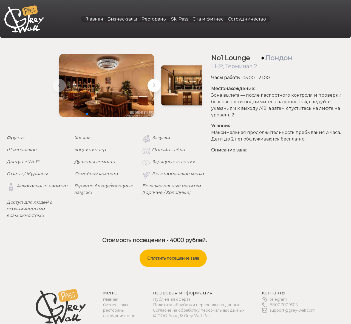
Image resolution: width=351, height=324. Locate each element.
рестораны (113, 310)
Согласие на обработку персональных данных (198, 310)
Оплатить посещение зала (173, 258)
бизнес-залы (115, 304)
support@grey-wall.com (292, 310)
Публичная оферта (172, 299)
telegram (278, 299)
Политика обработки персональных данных (196, 304)
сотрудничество (119, 315)
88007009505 (284, 304)
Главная (94, 19)
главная (110, 299)
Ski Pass (179, 19)
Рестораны (154, 19)
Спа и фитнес (208, 19)
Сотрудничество (247, 19)
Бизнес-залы (122, 19)
